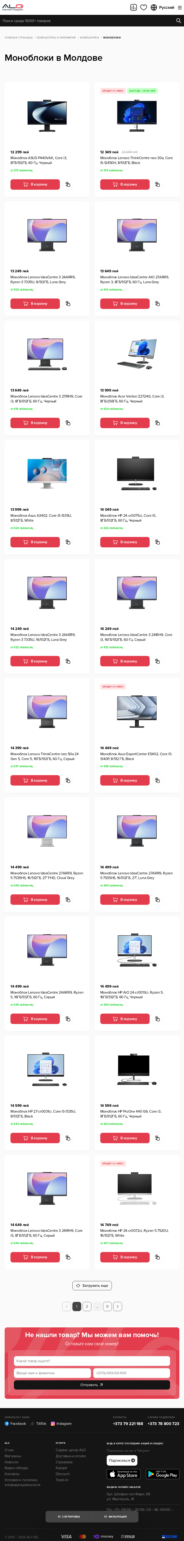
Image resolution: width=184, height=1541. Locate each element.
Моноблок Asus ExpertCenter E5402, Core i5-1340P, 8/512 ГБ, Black (136, 756)
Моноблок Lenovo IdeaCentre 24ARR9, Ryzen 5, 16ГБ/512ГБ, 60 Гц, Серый (46, 995)
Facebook (15, 1419)
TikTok (38, 1419)
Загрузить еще (92, 1281)
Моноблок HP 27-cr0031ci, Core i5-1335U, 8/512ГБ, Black (43, 1114)
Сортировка (68, 1517)
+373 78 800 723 (163, 1419)
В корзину (35, 184)
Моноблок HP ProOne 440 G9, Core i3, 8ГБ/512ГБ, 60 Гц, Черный (130, 1114)
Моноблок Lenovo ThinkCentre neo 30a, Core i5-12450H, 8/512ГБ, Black (136, 160)
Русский (162, 7)
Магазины (13, 1451)
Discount (62, 1469)
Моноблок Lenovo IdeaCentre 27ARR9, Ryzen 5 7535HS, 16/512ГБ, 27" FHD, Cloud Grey (46, 875)
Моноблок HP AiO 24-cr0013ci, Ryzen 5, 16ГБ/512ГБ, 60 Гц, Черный (132, 995)
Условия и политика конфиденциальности (22, 1478)
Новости (11, 1457)
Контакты (12, 1469)
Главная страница (19, 37)
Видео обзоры (16, 1463)
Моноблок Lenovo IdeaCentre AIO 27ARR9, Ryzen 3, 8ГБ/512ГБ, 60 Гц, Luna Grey (134, 279)
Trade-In (62, 1475)
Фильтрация (115, 1517)
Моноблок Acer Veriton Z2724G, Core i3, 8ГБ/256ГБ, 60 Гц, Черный (132, 399)
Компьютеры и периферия (56, 37)
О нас (9, 1445)
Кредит (61, 1463)
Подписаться (122, 1456)
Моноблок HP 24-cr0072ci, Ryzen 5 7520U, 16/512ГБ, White (134, 1233)
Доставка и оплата (71, 1451)
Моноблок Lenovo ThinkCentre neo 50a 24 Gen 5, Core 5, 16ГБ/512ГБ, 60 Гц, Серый (44, 756)
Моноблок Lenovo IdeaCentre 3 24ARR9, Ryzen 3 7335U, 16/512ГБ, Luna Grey (42, 637)
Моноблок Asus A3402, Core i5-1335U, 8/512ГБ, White (41, 518)
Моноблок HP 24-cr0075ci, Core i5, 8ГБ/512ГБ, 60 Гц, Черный (128, 518)
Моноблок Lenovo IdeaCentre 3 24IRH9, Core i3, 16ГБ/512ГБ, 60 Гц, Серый (136, 637)
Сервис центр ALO (71, 1445)
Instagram (61, 1419)
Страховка (64, 1457)
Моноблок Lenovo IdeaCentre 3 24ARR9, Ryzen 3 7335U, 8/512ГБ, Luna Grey (42, 279)
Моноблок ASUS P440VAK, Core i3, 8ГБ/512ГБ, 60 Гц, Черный (38, 160)
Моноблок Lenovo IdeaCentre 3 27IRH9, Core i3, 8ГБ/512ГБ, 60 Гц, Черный (46, 399)
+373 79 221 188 (128, 1419)
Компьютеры (89, 37)
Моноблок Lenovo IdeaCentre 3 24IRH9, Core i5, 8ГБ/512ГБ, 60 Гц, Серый (46, 1233)
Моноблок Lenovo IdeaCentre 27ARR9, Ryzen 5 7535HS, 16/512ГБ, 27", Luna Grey (136, 875)
